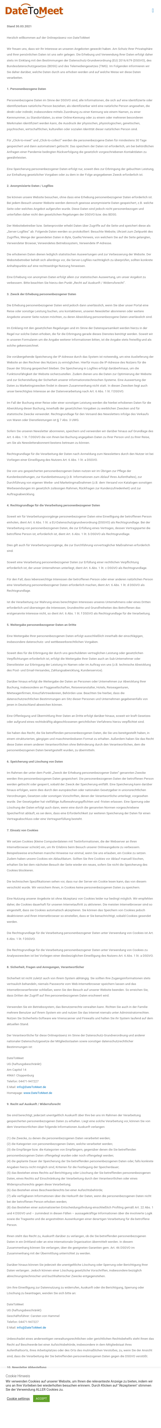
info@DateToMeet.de (31, 1087)
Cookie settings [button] (18, 1399)
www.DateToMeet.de (38, 1093)
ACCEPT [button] (41, 1398)
